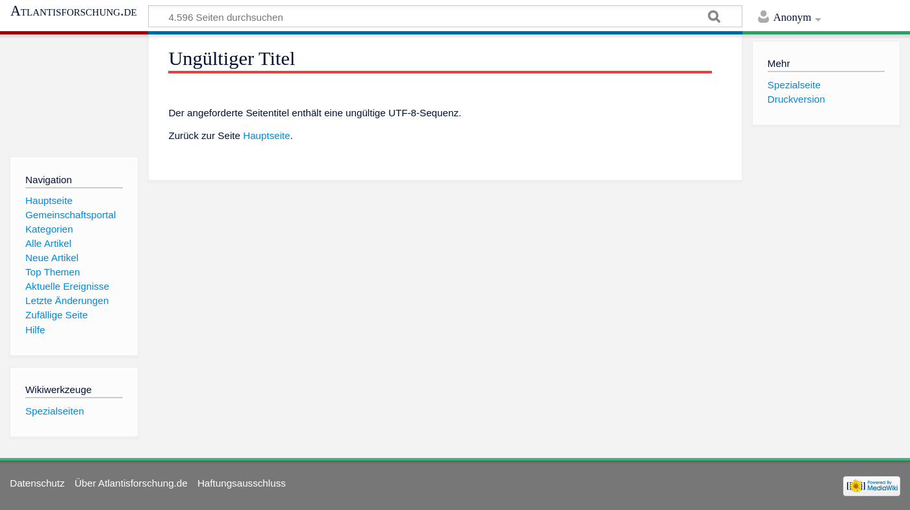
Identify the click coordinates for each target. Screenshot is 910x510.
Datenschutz (37, 483)
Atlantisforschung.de (73, 11)
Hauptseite (266, 135)
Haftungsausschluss (241, 483)
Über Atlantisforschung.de (131, 483)
